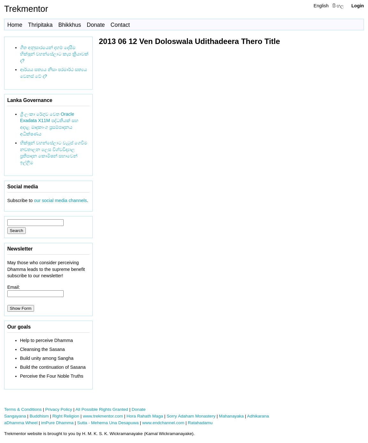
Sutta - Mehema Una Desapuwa (107, 422)
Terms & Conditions (23, 409)
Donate (96, 25)
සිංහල (338, 5)
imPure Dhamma (57, 422)
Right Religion (65, 416)
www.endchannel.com (163, 422)
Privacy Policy (58, 409)
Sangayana (15, 416)
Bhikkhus (69, 25)
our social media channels (60, 200)
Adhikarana (258, 416)
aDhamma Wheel (21, 422)
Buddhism (39, 416)
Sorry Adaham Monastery (190, 416)
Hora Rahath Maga (144, 416)
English (321, 5)
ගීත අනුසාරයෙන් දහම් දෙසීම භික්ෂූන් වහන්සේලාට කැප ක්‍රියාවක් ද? (54, 54)
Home (14, 25)
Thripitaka (40, 25)
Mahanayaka (231, 416)
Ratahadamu (200, 422)
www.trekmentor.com (103, 416)
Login (357, 5)
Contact (120, 25)
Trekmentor (26, 9)
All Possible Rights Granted (101, 409)
